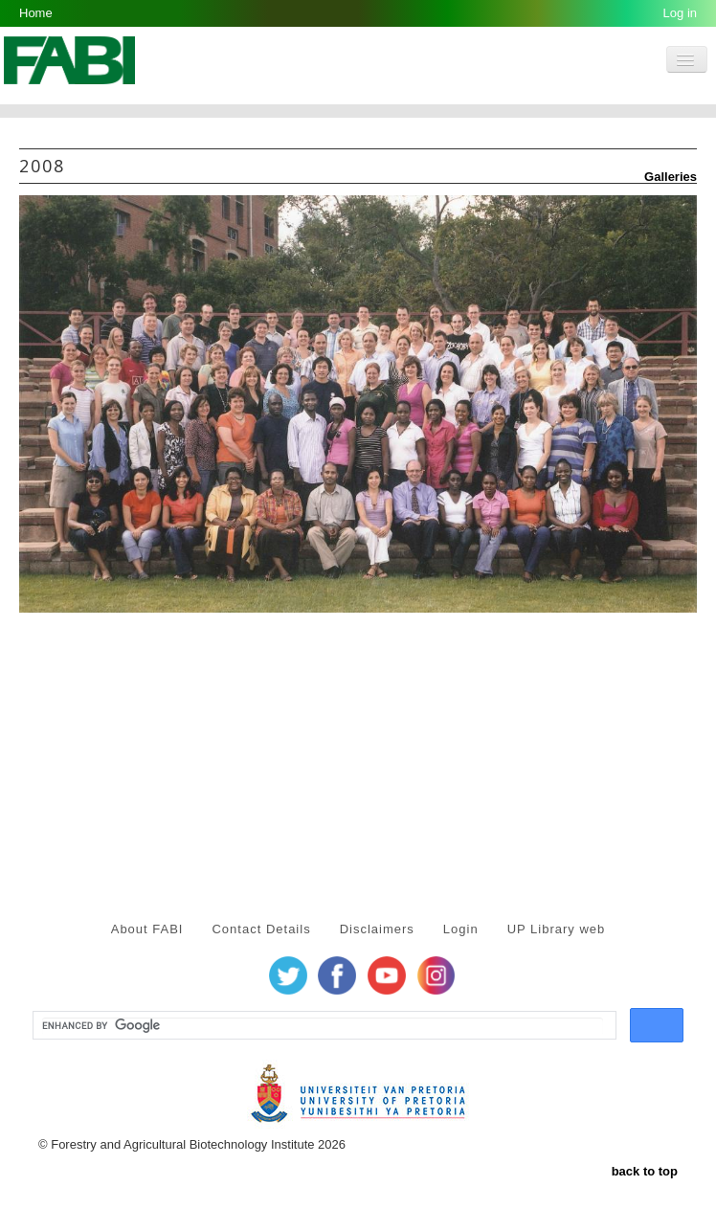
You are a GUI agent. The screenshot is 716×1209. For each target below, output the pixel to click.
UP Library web (556, 929)
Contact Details (261, 929)
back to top (645, 1171)
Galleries (662, 176)
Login (461, 929)
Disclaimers (377, 929)
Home (36, 13)
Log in (680, 13)
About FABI (147, 929)
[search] (322, 1026)
